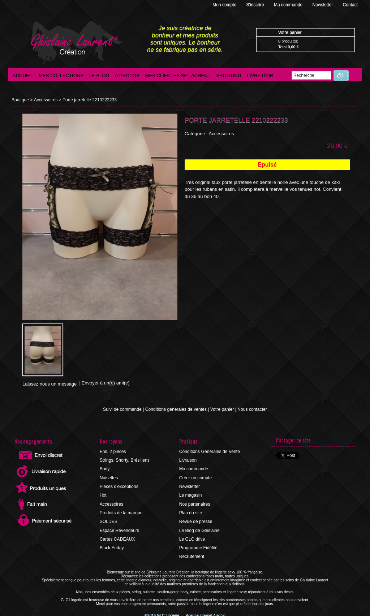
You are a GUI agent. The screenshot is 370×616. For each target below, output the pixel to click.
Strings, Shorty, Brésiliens (124, 460)
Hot (103, 494)
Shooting (228, 75)
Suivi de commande (123, 409)
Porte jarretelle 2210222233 (88, 99)
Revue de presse (195, 520)
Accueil (23, 75)
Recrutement (191, 555)
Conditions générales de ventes (176, 409)
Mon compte (224, 4)
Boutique (20, 99)
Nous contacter (251, 409)
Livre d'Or (260, 75)
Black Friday (112, 546)
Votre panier (221, 409)
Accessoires (45, 99)
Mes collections (61, 75)
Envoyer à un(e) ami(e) (106, 383)
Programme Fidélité (198, 546)
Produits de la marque (121, 512)
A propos (127, 75)
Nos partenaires (194, 503)
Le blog (99, 75)
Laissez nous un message (49, 384)
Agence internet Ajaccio (205, 614)
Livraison (188, 460)
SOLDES (108, 520)
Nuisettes (109, 477)
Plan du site (190, 512)
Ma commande (289, 4)
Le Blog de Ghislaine (199, 529)
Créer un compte (195, 477)
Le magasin (190, 494)
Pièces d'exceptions (119, 486)
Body (104, 468)
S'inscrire (255, 4)
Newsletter (323, 4)
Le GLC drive (192, 538)
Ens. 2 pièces (113, 451)
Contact (350, 4)
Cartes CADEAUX (117, 538)
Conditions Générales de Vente (209, 451)
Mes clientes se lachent (178, 75)
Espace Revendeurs (119, 529)
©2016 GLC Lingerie (163, 614)
